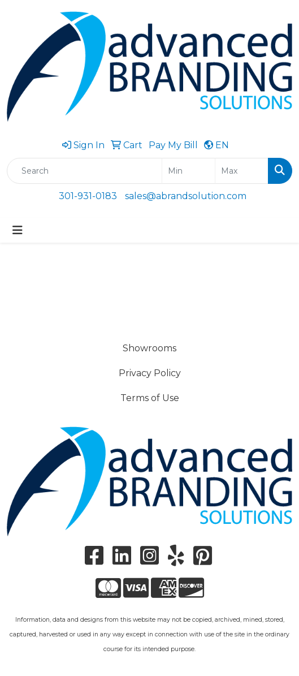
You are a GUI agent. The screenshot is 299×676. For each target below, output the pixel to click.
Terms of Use (149, 398)
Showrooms (149, 348)
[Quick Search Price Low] (188, 171)
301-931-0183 (88, 196)
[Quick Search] (84, 171)
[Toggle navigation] (17, 230)
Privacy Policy (150, 373)
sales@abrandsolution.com (185, 196)
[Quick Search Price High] (241, 171)
